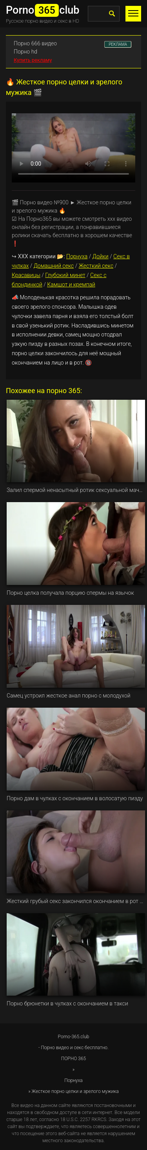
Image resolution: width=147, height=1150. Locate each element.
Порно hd (25, 51)
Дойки (101, 256)
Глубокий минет (65, 275)
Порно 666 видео (35, 43)
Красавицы (26, 275)
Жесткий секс (96, 266)
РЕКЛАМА (118, 44)
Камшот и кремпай (71, 284)
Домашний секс (54, 266)
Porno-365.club (73, 1036)
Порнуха (76, 256)
